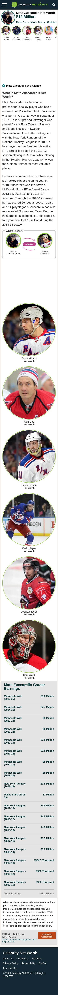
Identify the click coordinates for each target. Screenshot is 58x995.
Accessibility (28, 963)
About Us (8, 958)
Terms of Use (10, 968)
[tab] (29, 87)
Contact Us (22, 958)
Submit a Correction (46, 935)
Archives (37, 958)
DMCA (42, 963)
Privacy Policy (10, 963)
